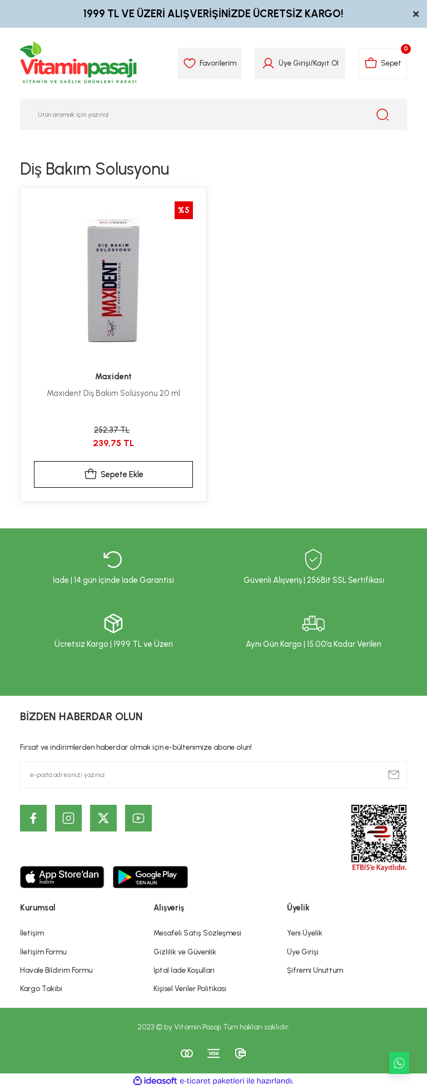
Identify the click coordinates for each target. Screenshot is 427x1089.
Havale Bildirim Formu (56, 970)
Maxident (113, 377)
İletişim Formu (43, 951)
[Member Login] (268, 63)
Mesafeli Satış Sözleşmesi (197, 932)
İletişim (32, 932)
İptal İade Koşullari (184, 970)
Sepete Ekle (113, 474)
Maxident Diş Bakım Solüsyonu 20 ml (113, 393)
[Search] (213, 114)
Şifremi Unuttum (315, 970)
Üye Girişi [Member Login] (294, 62)
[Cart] (383, 63)
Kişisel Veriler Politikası (189, 988)
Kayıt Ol (326, 62)
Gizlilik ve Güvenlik (184, 951)
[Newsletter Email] (213, 774)
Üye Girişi (303, 951)
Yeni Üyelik (304, 932)
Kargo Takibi (41, 988)
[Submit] (393, 774)
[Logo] (79, 63)
